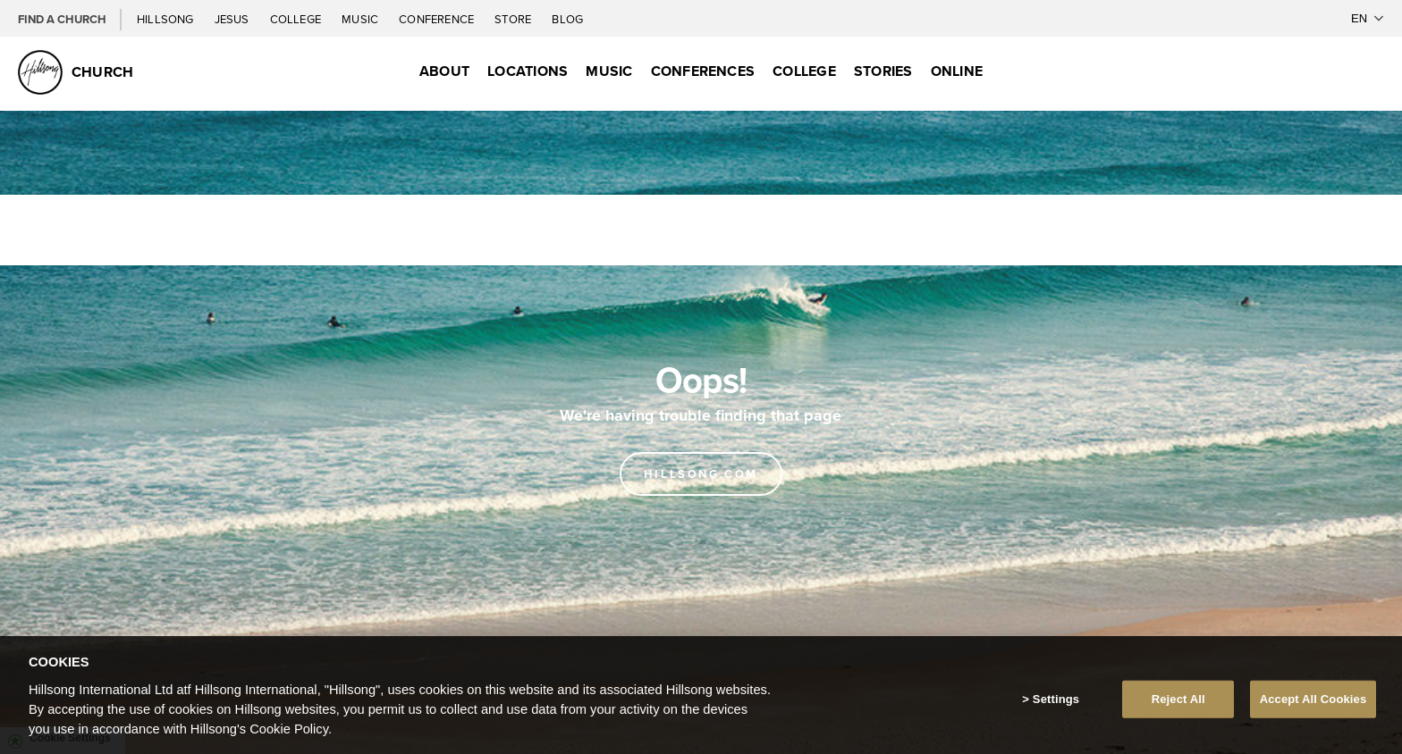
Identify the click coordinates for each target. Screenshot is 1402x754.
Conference (438, 19)
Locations (527, 71)
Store (514, 19)
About (444, 71)
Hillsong (167, 19)
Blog (567, 19)
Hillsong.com (701, 473)
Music (361, 19)
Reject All (1178, 709)
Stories (883, 71)
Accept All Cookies (1313, 709)
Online (957, 71)
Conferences (703, 71)
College (297, 19)
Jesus (233, 19)
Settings (1056, 709)
